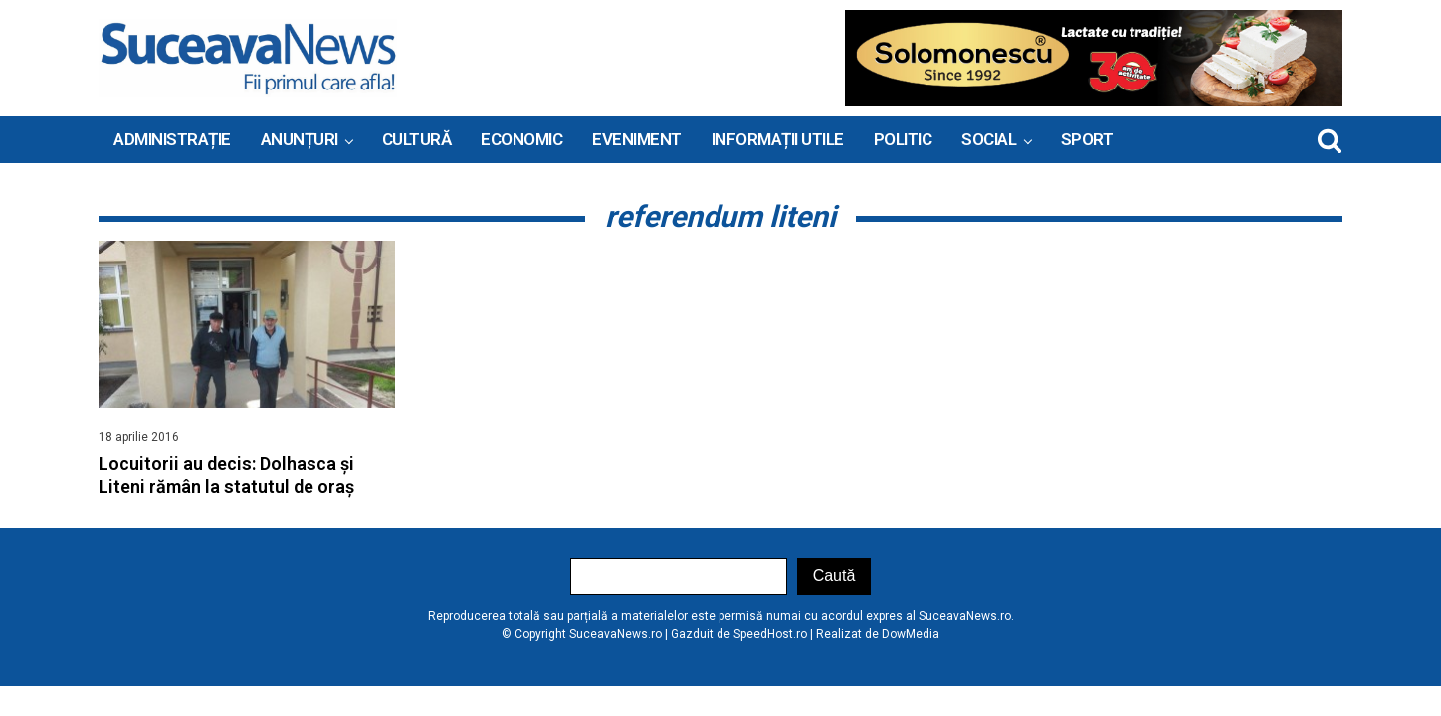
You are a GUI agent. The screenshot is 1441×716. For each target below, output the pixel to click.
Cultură (417, 139)
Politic (903, 139)
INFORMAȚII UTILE (778, 139)
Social (988, 139)
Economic (521, 139)
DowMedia (910, 634)
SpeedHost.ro (770, 634)
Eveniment (637, 139)
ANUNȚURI (299, 139)
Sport (1087, 139)
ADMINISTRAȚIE (172, 139)
